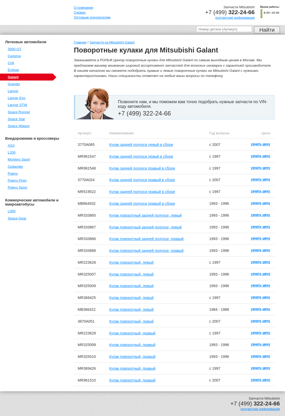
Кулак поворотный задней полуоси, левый (145, 215)
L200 (11, 152)
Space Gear (17, 218)
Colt (11, 63)
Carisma (14, 56)
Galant (13, 77)
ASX (11, 145)
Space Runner (19, 112)
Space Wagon (19, 126)
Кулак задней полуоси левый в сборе (141, 145)
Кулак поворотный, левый (131, 262)
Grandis (14, 84)
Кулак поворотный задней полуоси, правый (146, 239)
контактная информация (235, 18)
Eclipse (13, 70)
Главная (80, 42)
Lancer (13, 91)
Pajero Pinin (17, 180)
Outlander (15, 167)
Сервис (80, 12)
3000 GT (14, 49)
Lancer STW (17, 105)
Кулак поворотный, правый (132, 333)
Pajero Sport (17, 187)
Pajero (13, 173)
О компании (83, 8)
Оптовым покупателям (92, 17)
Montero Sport (19, 159)
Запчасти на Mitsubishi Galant (112, 42)
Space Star (16, 119)
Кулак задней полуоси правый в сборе (142, 168)
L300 (11, 211)
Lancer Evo (16, 98)
